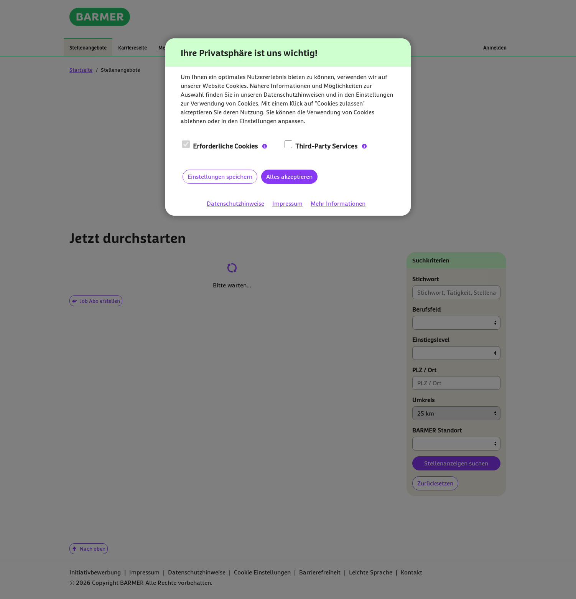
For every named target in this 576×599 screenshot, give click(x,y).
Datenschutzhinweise (235, 203)
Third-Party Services (321, 146)
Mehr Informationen (338, 203)
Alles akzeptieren (289, 176)
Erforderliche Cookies (220, 146)
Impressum (287, 203)
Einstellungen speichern (220, 176)
